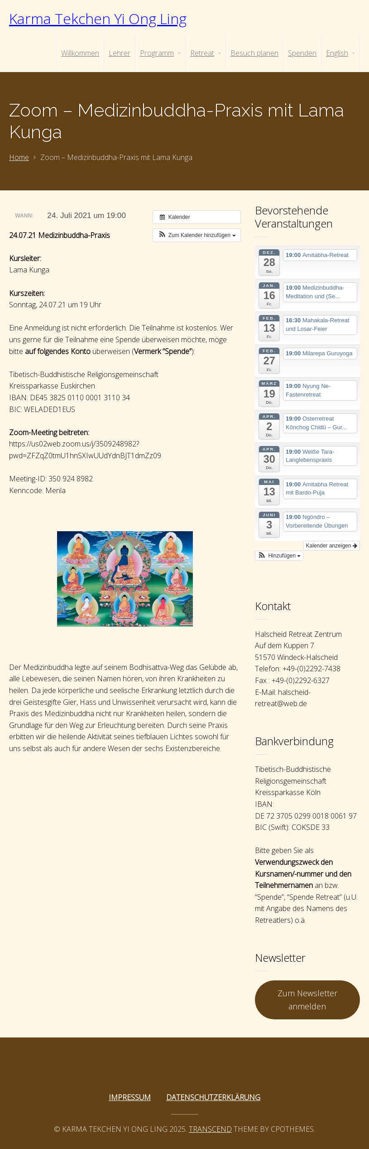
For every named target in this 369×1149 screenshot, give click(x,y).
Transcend (210, 1129)
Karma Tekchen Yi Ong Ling (98, 18)
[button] (196, 235)
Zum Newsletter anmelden (307, 1000)
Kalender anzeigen (331, 546)
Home (19, 157)
